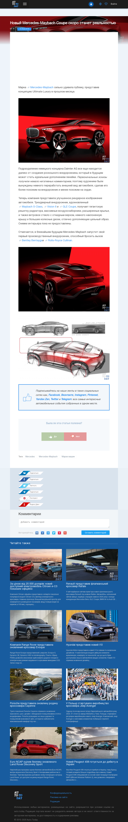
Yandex (59, 508)
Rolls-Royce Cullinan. (60, 240)
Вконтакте (67, 395)
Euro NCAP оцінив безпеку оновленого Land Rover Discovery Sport (33, 739)
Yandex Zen (42, 399)
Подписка (69, 805)
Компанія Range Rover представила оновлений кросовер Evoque (31, 622)
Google (65, 508)
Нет (75, 436)
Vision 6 (51, 207)
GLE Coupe (69, 207)
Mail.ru (48, 508)
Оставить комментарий (95, 508)
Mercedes (30, 457)
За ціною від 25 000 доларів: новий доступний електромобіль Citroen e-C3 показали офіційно (33, 562)
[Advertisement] (64, 61)
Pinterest (92, 395)
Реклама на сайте (58, 773)
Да (53, 436)
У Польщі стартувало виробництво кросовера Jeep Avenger (87, 680)
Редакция (55, 777)
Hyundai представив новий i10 (84, 621)
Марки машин (68, 457)
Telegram (66, 399)
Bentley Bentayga (32, 240)
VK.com (37, 508)
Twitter (54, 399)
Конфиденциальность (61, 769)
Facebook (54, 395)
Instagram (80, 395)
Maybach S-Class (32, 207)
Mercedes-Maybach (41, 87)
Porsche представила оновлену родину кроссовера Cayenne (34, 680)
